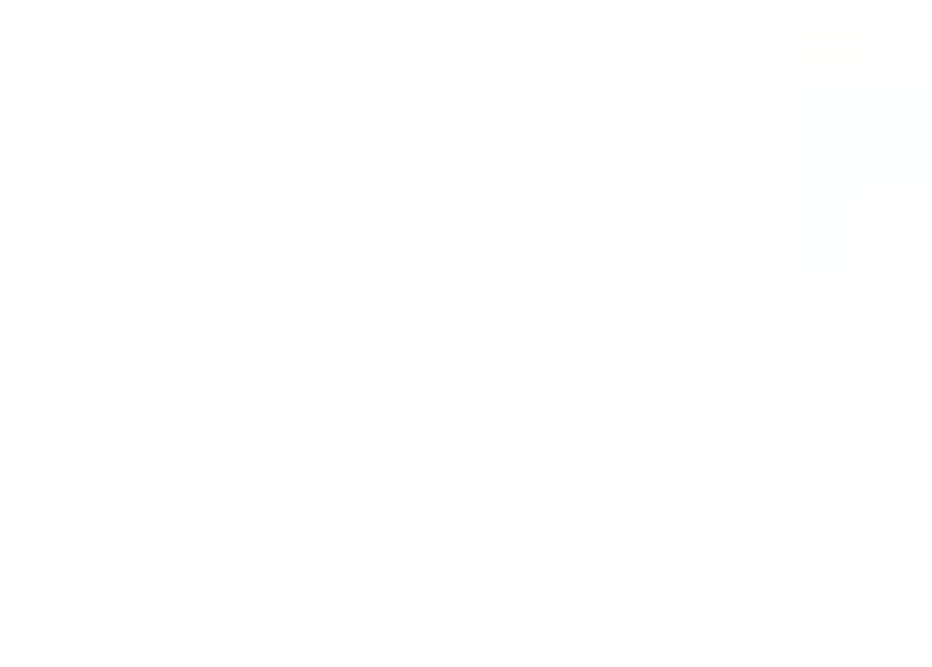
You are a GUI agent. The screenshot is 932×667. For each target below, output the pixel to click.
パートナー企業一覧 (592, 45)
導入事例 (302, 45)
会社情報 (685, 45)
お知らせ (367, 45)
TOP (50, 287)
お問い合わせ (832, 45)
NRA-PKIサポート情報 (465, 45)
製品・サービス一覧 (210, 45)
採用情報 (749, 45)
